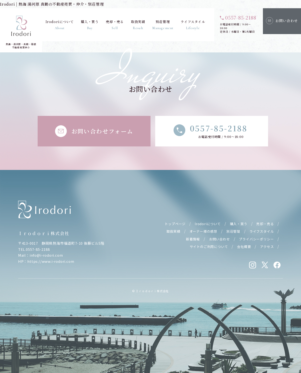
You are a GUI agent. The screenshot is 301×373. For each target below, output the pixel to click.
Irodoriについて (60, 24)
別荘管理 (162, 24)
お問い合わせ (219, 239)
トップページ (175, 223)
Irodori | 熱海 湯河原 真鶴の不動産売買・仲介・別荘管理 (52, 4)
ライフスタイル (193, 24)
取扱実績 (138, 24)
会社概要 (244, 246)
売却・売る (115, 24)
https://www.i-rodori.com (50, 261)
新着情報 (193, 239)
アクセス (267, 246)
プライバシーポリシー (256, 239)
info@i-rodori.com (46, 255)
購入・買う (90, 24)
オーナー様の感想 (203, 231)
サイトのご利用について (209, 246)
